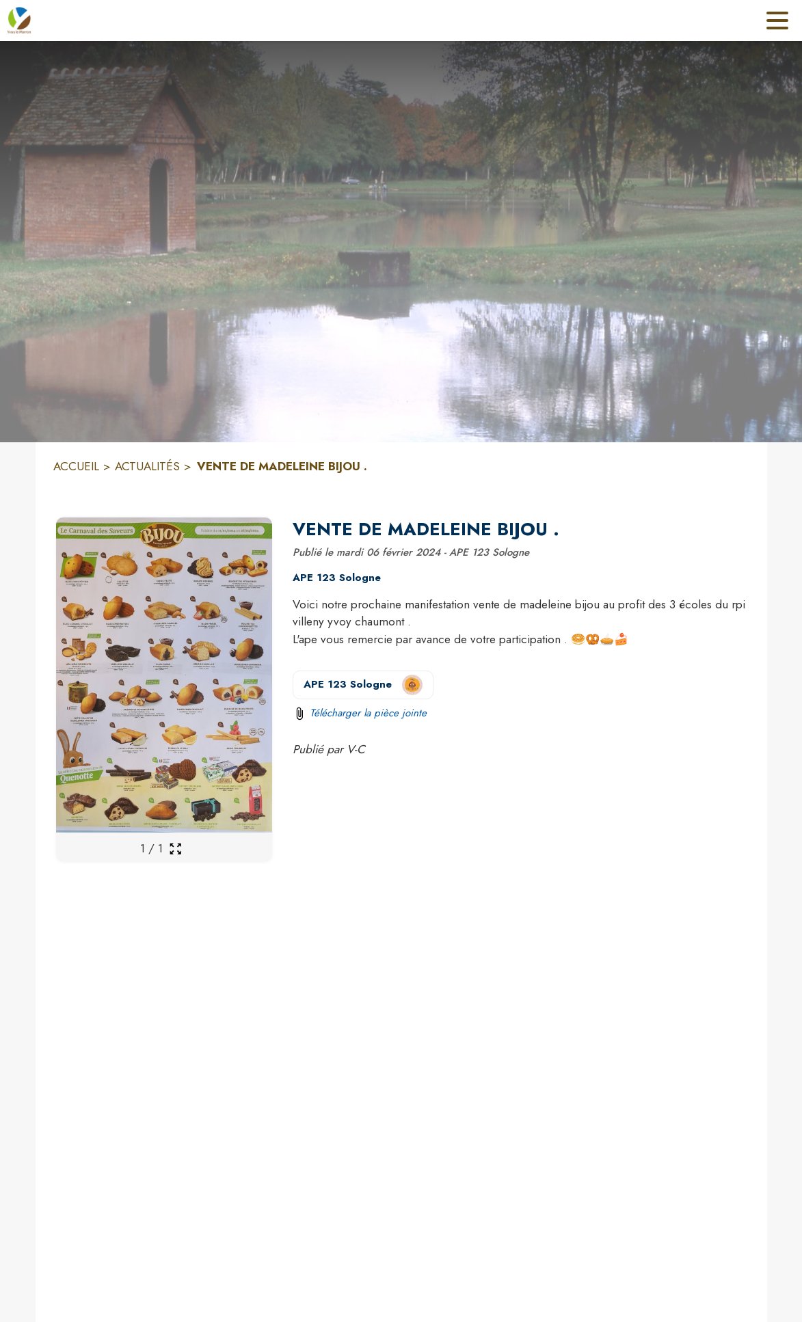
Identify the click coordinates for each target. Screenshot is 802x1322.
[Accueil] (19, 20)
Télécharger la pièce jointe (368, 712)
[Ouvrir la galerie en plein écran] (175, 848)
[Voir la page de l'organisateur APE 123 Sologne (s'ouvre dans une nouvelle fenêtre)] (363, 685)
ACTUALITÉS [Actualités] (147, 466)
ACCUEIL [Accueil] (76, 466)
